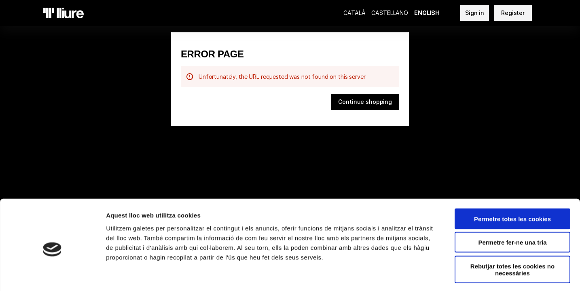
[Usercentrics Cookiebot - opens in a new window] (52, 275)
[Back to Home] (63, 13)
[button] (365, 102)
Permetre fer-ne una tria (512, 209)
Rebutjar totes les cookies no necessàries (512, 236)
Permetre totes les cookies (512, 185)
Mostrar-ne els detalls (465, 275)
